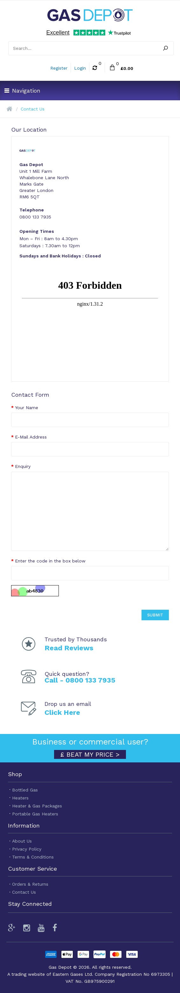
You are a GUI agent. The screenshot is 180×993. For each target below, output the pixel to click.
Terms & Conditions (33, 856)
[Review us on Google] (13, 928)
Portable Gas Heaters (35, 813)
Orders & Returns (30, 884)
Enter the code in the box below (50, 560)
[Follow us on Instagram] (26, 928)
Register (58, 68)
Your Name (26, 407)
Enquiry (23, 466)
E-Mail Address (31, 436)
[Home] (9, 108)
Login (80, 68)
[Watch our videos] (41, 928)
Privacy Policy (26, 849)
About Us (22, 841)
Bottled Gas (25, 789)
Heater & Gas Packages (37, 805)
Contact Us (33, 108)
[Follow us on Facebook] (54, 928)
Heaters (20, 797)
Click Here (62, 712)
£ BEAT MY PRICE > (90, 754)
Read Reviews (69, 648)
